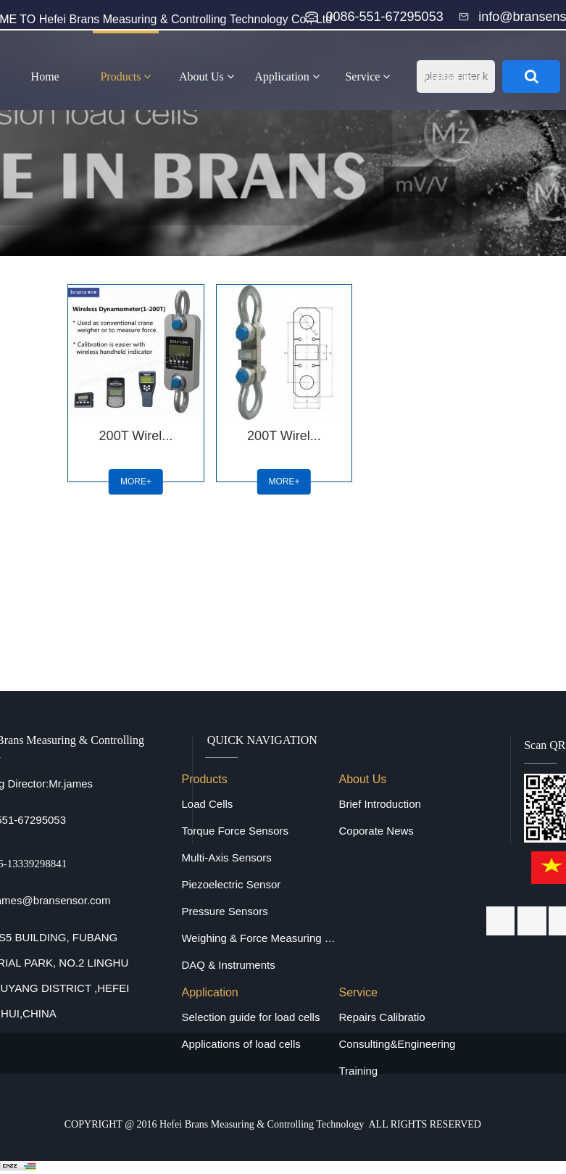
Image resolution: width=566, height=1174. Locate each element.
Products (125, 76)
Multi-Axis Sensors (226, 857)
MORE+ (135, 481)
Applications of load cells (240, 1044)
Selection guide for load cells (250, 1017)
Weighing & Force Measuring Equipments (259, 938)
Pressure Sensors (224, 911)
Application (287, 76)
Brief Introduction (379, 804)
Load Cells (207, 804)
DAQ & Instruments (228, 965)
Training (358, 1071)
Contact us (448, 76)
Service (367, 76)
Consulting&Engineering (396, 1044)
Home (45, 76)
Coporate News (375, 830)
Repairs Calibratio (381, 1017)
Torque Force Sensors (234, 830)
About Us (206, 76)
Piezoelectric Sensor (230, 884)
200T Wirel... (136, 436)
